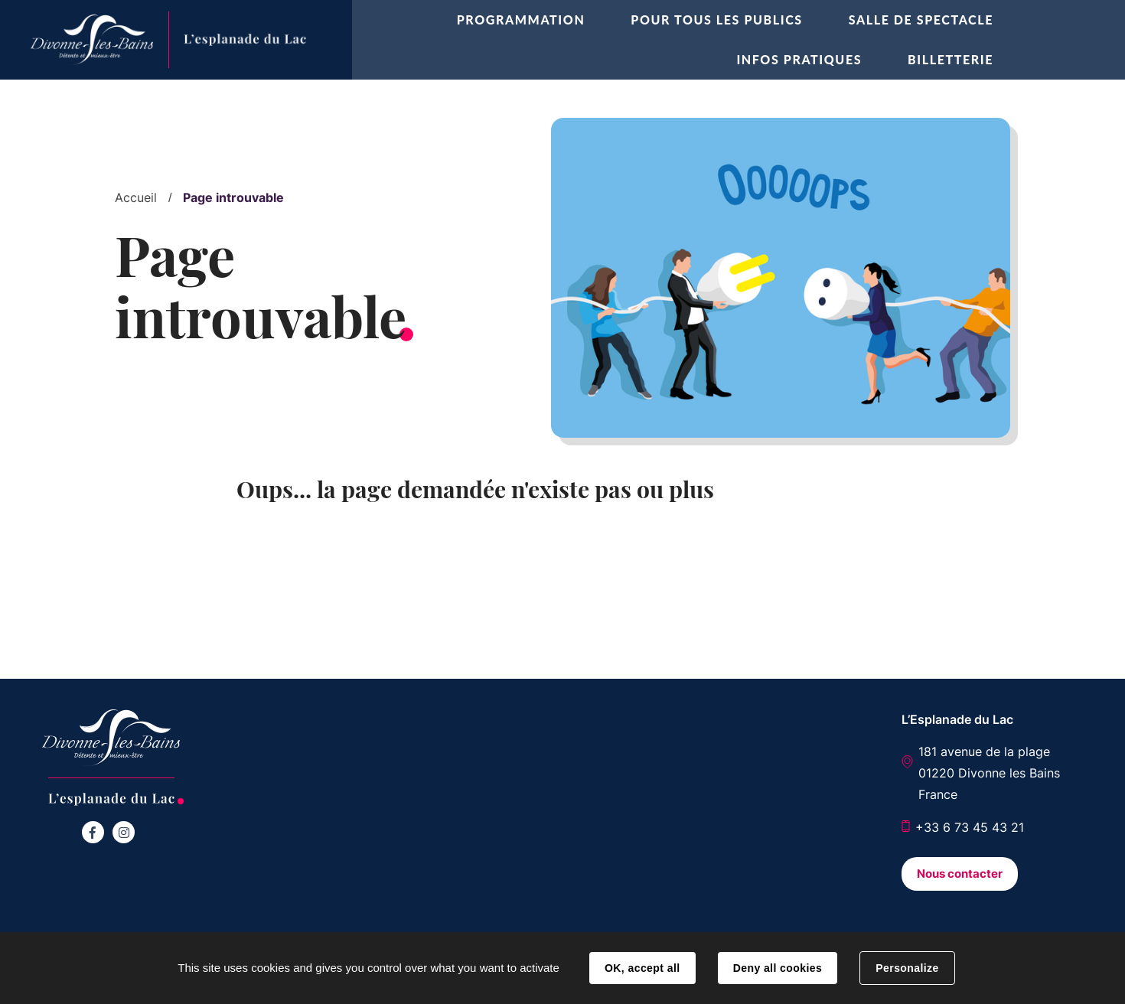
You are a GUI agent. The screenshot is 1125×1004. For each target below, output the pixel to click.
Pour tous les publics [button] (716, 19)
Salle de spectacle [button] (921, 19)
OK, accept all (642, 968)
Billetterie (950, 59)
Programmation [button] (521, 19)
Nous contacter (960, 873)
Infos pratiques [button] (799, 59)
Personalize (907, 968)
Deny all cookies (777, 968)
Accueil (136, 197)
